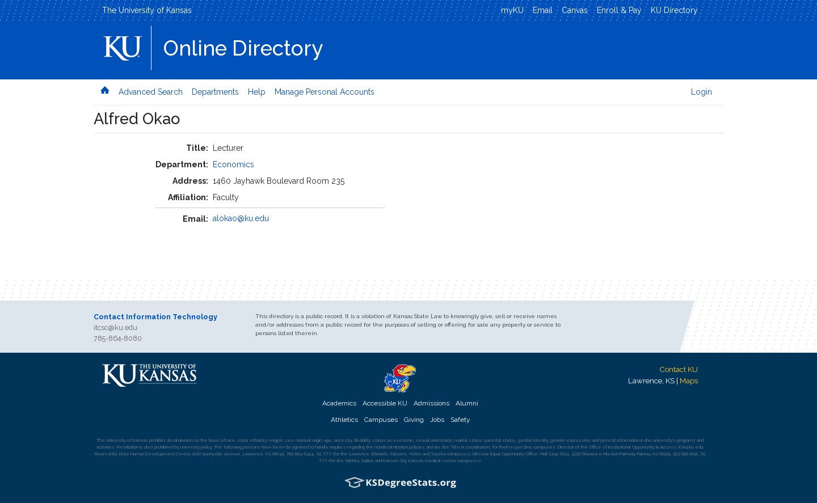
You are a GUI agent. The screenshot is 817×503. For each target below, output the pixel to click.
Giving (414, 420)
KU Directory (674, 10)
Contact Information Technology (155, 316)
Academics (339, 403)
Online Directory (243, 48)
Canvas (575, 10)
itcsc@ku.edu (115, 327)
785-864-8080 (118, 338)
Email (543, 10)
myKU (512, 10)
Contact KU (678, 369)
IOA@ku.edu (691, 447)
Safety (460, 420)
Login (701, 91)
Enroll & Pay (619, 10)
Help (257, 91)
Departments (215, 91)
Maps (689, 380)
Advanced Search (151, 91)
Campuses (381, 420)
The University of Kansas (147, 10)
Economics (233, 164)
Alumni (467, 403)
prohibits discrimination (171, 440)
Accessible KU (385, 403)
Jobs (437, 420)
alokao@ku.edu (241, 218)
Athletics (344, 420)
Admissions (431, 403)
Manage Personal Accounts (324, 91)
